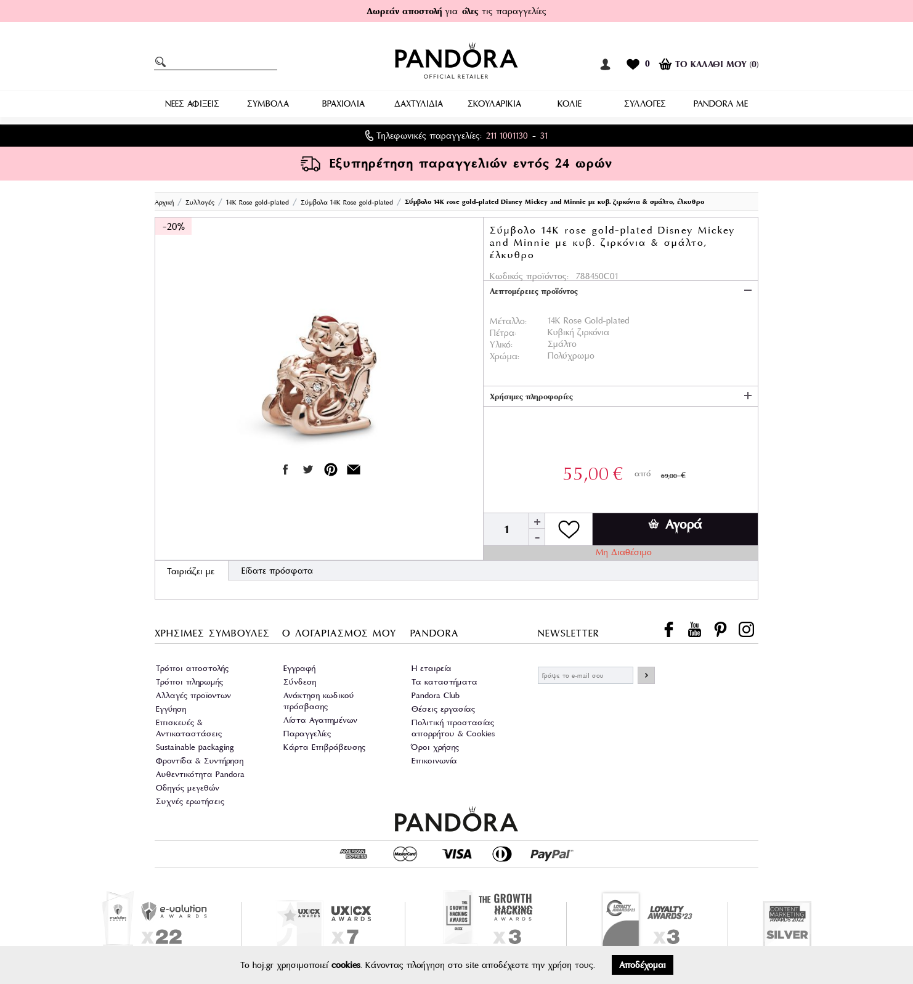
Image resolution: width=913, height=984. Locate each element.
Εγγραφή (299, 668)
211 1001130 (507, 135)
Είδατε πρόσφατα (277, 570)
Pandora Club (436, 695)
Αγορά (675, 524)
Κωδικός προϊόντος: (529, 276)
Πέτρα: (503, 332)
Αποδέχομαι (642, 964)
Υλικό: (501, 344)
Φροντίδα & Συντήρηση (199, 760)
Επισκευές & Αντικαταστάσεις (189, 728)
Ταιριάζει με (190, 571)
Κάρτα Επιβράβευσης (324, 747)
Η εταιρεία (432, 668)
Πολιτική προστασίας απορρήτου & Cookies (453, 728)
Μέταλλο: (508, 321)
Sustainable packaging (195, 747)
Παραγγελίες (307, 733)
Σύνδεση (299, 682)
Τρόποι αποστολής (192, 668)
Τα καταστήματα (444, 682)
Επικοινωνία (434, 760)
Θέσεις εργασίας (443, 709)
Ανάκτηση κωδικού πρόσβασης (318, 701)
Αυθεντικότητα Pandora (200, 774)
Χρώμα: (504, 356)
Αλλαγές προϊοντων (193, 695)
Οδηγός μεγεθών (187, 788)
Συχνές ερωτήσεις (190, 801)
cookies (345, 964)
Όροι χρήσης (435, 747)
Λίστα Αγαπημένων (320, 720)
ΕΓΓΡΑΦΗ (646, 675)
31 (544, 135)
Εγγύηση (171, 709)
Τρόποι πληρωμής (189, 682)
